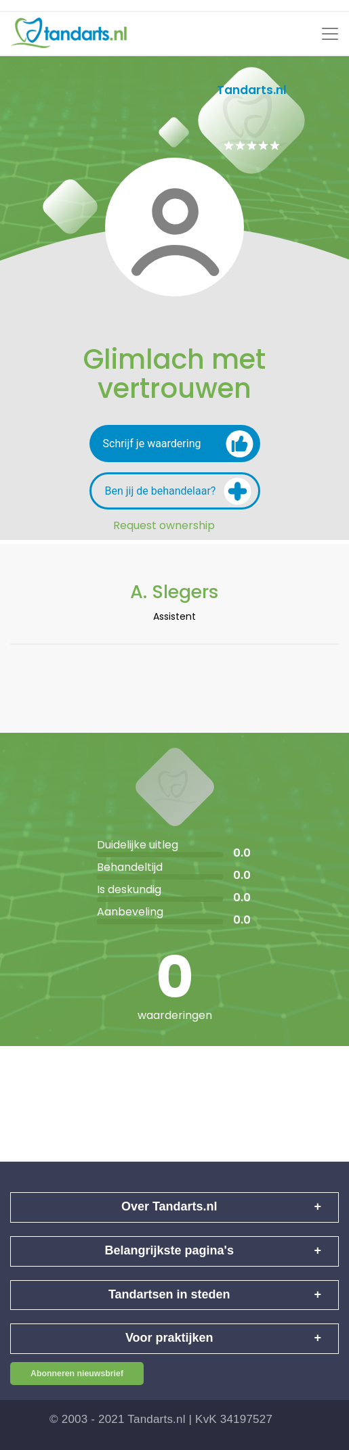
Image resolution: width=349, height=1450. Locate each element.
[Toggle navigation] (330, 33)
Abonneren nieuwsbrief (76, 1373)
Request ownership (164, 525)
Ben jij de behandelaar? (178, 491)
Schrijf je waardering (178, 443)
